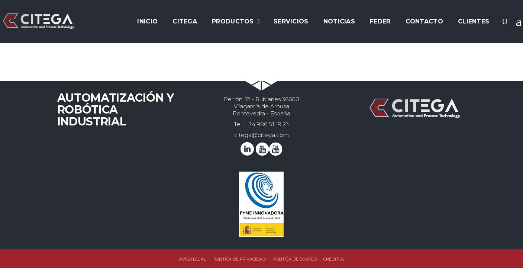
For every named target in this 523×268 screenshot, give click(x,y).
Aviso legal (192, 259)
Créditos (333, 259)
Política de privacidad (239, 259)
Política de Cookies (295, 259)
